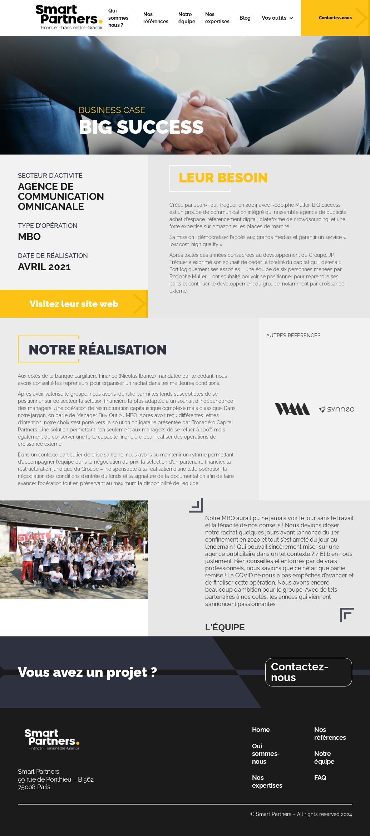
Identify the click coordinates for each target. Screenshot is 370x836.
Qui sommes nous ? (118, 18)
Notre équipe (186, 17)
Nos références (155, 17)
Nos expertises (217, 17)
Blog (245, 18)
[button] (278, 18)
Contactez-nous (300, 672)
